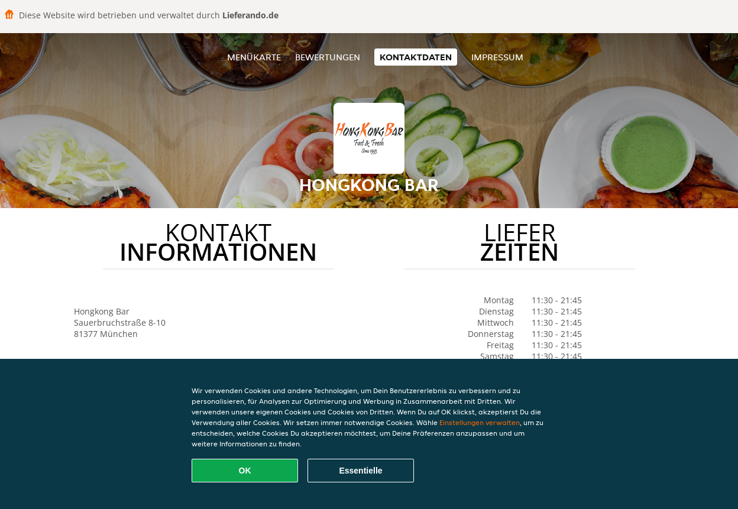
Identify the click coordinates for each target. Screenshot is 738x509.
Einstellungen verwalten (479, 422)
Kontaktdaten (416, 57)
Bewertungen (327, 57)
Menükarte (254, 57)
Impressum (497, 57)
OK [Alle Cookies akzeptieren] (245, 470)
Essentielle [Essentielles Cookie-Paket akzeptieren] (360, 470)
